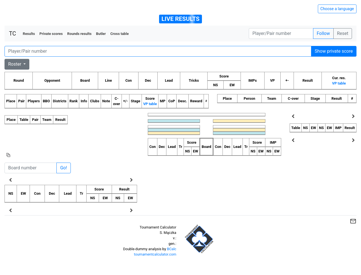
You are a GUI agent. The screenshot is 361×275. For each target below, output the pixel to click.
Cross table (119, 34)
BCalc (171, 249)
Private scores (51, 34)
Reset (342, 33)
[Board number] (31, 168)
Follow (323, 33)
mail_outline (353, 221)
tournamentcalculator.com (155, 254)
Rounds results (79, 34)
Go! (63, 167)
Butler (101, 34)
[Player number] (281, 33)
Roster (15, 64)
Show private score (334, 51)
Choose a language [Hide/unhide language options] (337, 8)
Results (29, 34)
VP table (339, 83)
